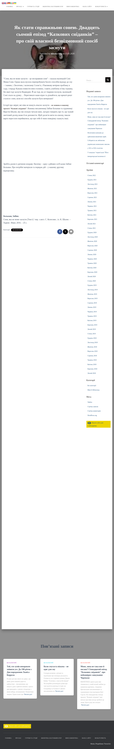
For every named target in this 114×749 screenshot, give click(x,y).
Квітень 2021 (92, 215)
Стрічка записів (93, 406)
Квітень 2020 (92, 267)
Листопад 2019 (93, 289)
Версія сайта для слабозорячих (17, 726)
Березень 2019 (92, 325)
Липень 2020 (92, 254)
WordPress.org (92, 415)
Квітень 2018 (92, 364)
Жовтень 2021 (92, 188)
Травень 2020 (92, 263)
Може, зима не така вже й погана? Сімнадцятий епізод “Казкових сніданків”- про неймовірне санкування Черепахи (94, 672)
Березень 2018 (92, 369)
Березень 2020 (92, 272)
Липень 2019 (92, 307)
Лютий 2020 (92, 276)
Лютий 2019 (92, 329)
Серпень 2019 (92, 303)
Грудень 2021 (92, 179)
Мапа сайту (87, 6)
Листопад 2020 (93, 237)
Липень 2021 (92, 201)
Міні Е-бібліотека (73, 6)
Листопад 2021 (93, 184)
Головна (9, 6)
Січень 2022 (92, 175)
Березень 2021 (92, 219)
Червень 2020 (92, 259)
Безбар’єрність (101, 6)
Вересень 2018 (92, 351)
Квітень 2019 (92, 320)
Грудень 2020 (92, 232)
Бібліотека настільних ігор (53, 6)
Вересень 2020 (92, 245)
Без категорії (17, 229)
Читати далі (28, 694)
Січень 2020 (92, 281)
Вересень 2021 (92, 193)
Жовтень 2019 (92, 294)
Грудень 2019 (92, 285)
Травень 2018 (92, 360)
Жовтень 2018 (92, 347)
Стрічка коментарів (94, 411)
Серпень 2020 (92, 250)
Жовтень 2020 (92, 241)
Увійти (90, 402)
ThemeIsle (107, 744)
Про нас (20, 6)
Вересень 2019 (92, 298)
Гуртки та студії (33, 6)
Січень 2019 (92, 333)
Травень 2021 (92, 210)
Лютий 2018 (92, 373)
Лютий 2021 (92, 223)
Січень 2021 (92, 228)
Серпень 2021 (92, 197)
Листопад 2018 (93, 342)
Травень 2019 (92, 316)
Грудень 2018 (92, 338)
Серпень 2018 (92, 355)
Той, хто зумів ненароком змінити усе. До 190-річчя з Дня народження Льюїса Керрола (99, 100)
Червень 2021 (92, 206)
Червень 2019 (92, 311)
